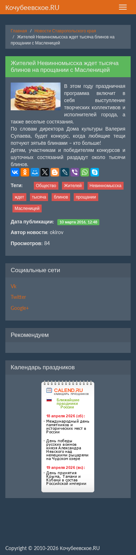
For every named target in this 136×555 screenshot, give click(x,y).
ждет (19, 197)
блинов (61, 197)
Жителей (73, 185)
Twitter (18, 297)
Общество (46, 185)
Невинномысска (105, 185)
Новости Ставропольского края (65, 30)
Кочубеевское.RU (32, 7)
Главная (19, 30)
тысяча (39, 197)
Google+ (20, 308)
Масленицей (27, 208)
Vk (13, 286)
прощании (86, 197)
